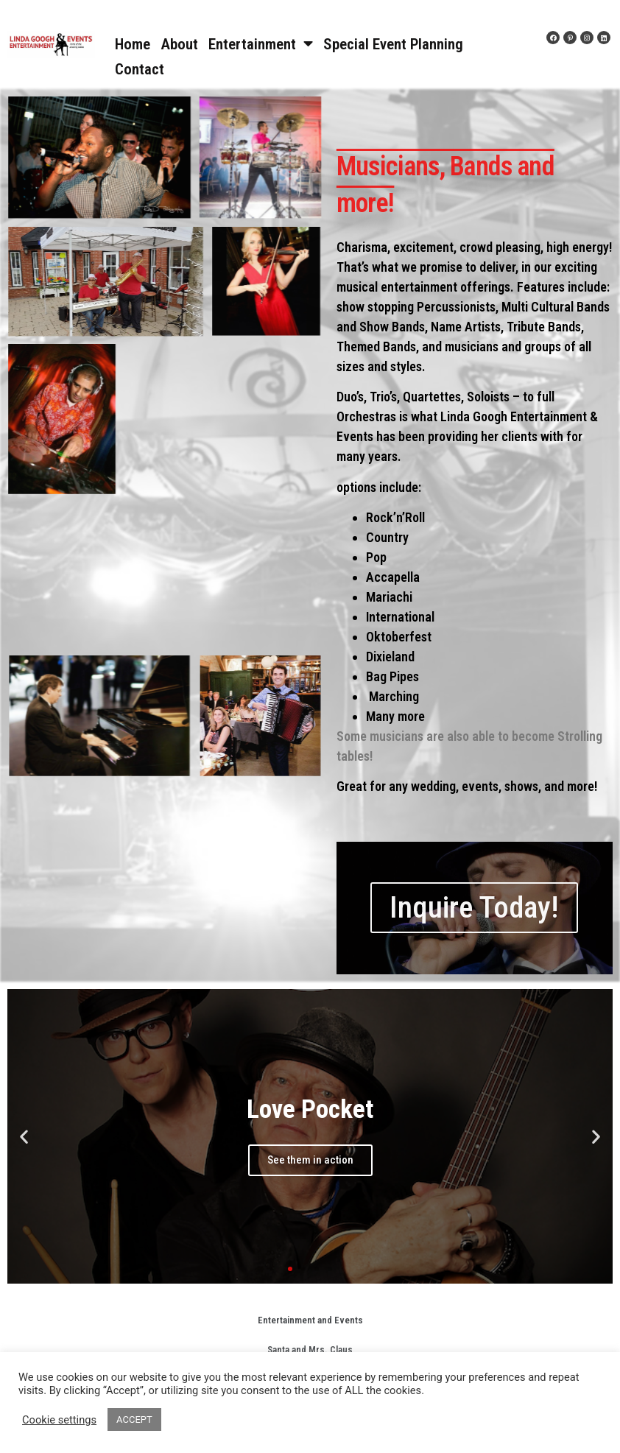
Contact (139, 69)
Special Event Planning (393, 44)
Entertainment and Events (310, 1320)
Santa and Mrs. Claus (310, 1349)
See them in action (310, 1160)
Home (132, 44)
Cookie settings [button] (59, 1419)
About (179, 44)
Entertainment (260, 44)
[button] (290, 1269)
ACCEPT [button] (134, 1419)
